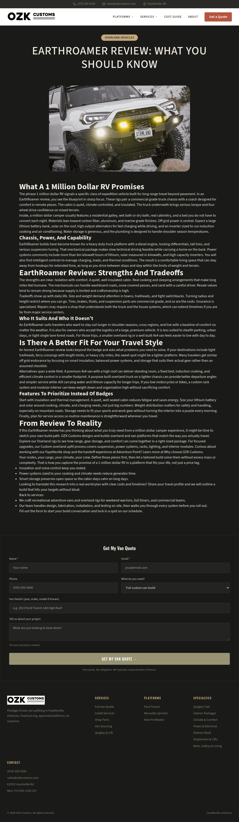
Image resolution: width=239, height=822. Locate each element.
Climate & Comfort (205, 720)
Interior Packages (204, 713)
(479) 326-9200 (84, 4)
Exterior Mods (202, 733)
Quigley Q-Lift (104, 733)
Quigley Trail (201, 707)
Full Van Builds (104, 707)
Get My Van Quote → (119, 659)
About (193, 17)
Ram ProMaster (154, 720)
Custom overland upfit (57, 446)
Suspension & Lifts (205, 739)
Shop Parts (102, 720)
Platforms (123, 17)
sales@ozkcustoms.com (119, 4)
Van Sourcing (103, 726)
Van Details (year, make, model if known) (34, 599)
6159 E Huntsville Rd (20, 784)
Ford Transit (152, 707)
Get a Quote (218, 16)
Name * (13, 559)
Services (149, 17)
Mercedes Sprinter (156, 713)
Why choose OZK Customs (183, 452)
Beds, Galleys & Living (207, 746)
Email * (125, 559)
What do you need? (133, 579)
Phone (13, 579)
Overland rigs (47, 441)
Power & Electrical (205, 726)
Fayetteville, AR (154, 4)
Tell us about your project (25, 619)
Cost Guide (172, 17)
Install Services (104, 713)
